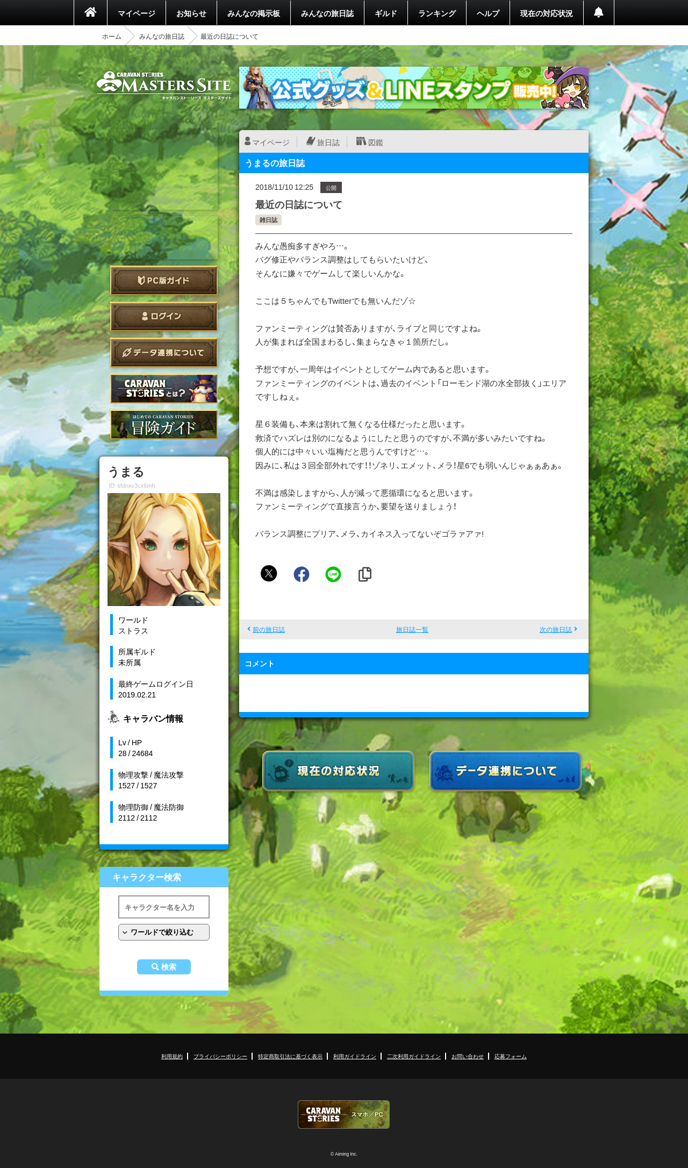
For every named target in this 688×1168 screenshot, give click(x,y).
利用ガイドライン (354, 1056)
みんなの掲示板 (253, 13)
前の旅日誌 (269, 629)
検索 (168, 967)
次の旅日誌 (556, 629)
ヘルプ (488, 13)
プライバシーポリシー (220, 1056)
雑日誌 (268, 219)
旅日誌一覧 (412, 629)
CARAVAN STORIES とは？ (164, 388)
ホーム (111, 36)
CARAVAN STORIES (344, 1114)
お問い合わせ (468, 1056)
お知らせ (191, 13)
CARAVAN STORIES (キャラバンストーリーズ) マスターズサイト (164, 85)
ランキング (437, 13)
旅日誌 (328, 142)
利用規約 (172, 1056)
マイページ (136, 13)
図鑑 (375, 142)
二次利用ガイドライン (414, 1056)
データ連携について (164, 352)
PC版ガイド (164, 280)
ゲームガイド (164, 424)
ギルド (386, 13)
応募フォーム (510, 1056)
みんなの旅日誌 (327, 13)
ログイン (164, 316)
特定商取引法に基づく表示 (290, 1056)
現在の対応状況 (546, 13)
